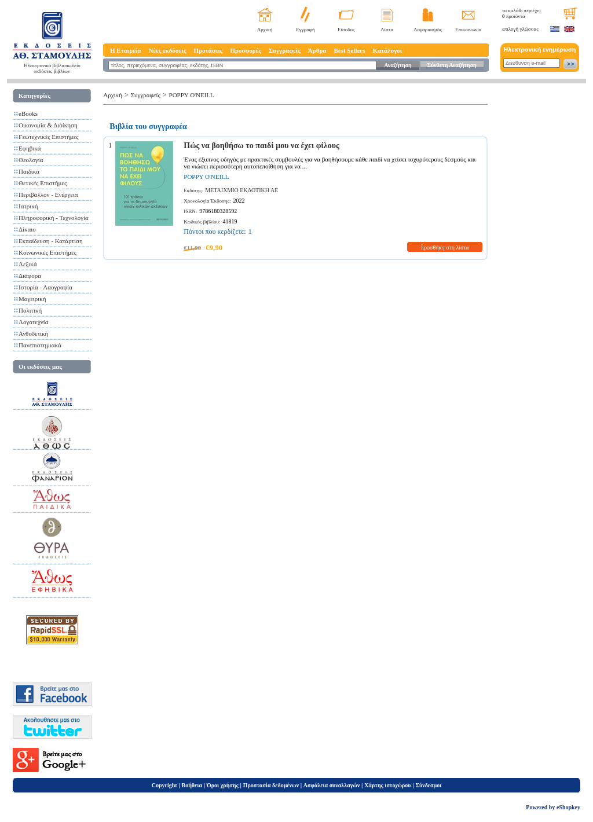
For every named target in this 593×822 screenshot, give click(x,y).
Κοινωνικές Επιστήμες (47, 252)
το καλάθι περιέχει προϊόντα (521, 13)
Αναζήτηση (397, 65)
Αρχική (265, 29)
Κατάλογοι (387, 50)
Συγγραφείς (285, 50)
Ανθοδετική (33, 333)
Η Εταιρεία (125, 50)
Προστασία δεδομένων (271, 785)
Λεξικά (28, 263)
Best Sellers (349, 50)
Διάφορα (30, 275)
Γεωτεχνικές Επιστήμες (49, 136)
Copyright (164, 785)
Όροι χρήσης (223, 785)
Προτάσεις (208, 50)
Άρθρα (317, 50)
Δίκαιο (27, 229)
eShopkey (568, 807)
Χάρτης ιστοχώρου (387, 785)
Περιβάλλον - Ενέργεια (48, 194)
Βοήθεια (192, 785)
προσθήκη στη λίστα (445, 247)
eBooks (28, 113)
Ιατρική (28, 206)
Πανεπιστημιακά (40, 345)
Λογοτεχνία (33, 321)
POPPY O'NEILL (191, 94)
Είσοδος (346, 29)
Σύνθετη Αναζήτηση (451, 65)
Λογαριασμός (427, 29)
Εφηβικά (30, 148)
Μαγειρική (32, 298)
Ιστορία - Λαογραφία (45, 287)
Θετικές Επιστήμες (43, 182)
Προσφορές (245, 50)
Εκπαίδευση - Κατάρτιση (51, 240)
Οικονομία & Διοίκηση (48, 125)
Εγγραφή (305, 29)
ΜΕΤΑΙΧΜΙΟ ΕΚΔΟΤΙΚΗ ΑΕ (241, 190)
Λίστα (386, 29)
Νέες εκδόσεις (167, 50)
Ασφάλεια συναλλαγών (331, 785)
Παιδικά (29, 171)
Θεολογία (31, 159)
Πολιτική (30, 310)
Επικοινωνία (468, 29)
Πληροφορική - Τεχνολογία (54, 217)
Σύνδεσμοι (428, 785)
